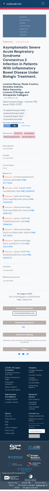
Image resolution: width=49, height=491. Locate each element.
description (24, 20)
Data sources (10, 419)
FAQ (6, 425)
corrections (24, 26)
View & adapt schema (34, 408)
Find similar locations (9, 383)
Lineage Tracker (11, 399)
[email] (24, 354)
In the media (10, 433)
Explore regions (11, 387)
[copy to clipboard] (28, 354)
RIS (23, 327)
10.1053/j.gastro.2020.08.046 (26, 296)
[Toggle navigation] (42, 3)
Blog (6, 422)
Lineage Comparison (33, 379)
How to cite (9, 430)
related (22, 35)
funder (22, 23)
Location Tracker (35, 375)
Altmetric (21, 334)
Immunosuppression (12, 137)
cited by (23, 32)
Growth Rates (34, 383)
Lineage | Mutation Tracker (36, 371)
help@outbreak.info (36, 416)
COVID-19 (18, 133)
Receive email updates (34, 426)
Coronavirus (29, 133)
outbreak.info (12, 4)
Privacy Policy (40, 483)
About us (8, 416)
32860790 (27, 299)
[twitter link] (20, 354)
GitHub (26, 483)
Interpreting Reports (33, 386)
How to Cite (13, 483)
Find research (34, 399)
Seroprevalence (28, 137)
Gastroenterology (24, 313)
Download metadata (32, 403)
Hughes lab (40, 485)
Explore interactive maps (12, 378)
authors (23, 17)
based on (23, 29)
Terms (11, 485)
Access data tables (12, 390)
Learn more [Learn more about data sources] (25, 126)
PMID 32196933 (28, 191)
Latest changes (11, 427)
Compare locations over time (12, 373)
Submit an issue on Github (36, 420)
